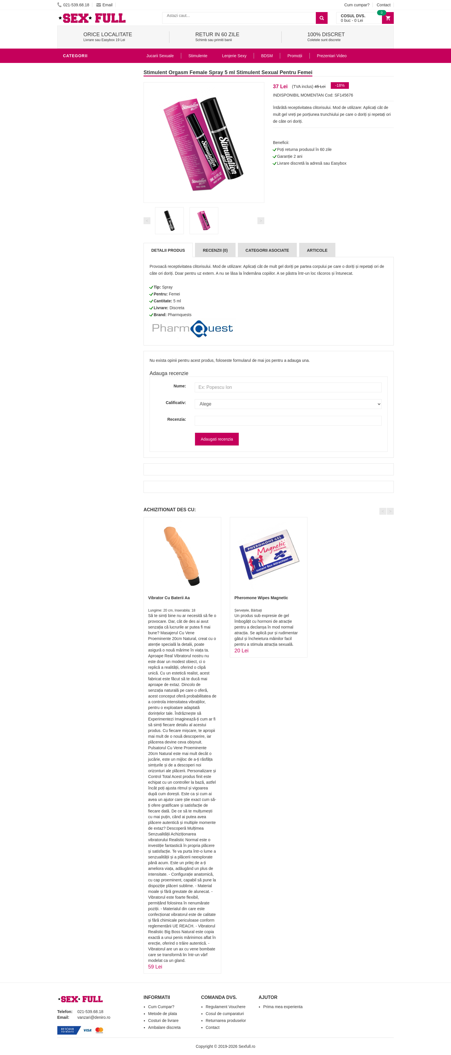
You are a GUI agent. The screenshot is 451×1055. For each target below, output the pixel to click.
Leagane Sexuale (84, 291)
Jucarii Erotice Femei (88, 248)
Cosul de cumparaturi (225, 1013)
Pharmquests (179, 314)
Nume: (179, 386)
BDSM (70, 231)
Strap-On (74, 257)
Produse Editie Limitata (90, 326)
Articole (317, 250)
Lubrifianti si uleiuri (88, 196)
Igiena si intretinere (87, 205)
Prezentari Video (84, 317)
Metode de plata (162, 1013)
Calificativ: (176, 402)
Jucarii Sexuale (160, 55)
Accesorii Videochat (87, 300)
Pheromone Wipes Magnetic (261, 597)
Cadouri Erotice (83, 265)
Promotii (74, 308)
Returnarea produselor (226, 1020)
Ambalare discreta (164, 1027)
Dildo (70, 222)
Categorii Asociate (267, 250)
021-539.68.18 (73, 5)
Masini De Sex (79, 282)
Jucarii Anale (79, 239)
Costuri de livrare (163, 1020)
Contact (384, 5)
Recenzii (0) (215, 250)
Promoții (294, 55)
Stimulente (197, 55)
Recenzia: (176, 419)
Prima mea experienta (283, 1006)
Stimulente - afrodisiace (92, 67)
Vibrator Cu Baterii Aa (169, 597)
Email (104, 5)
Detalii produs (168, 250)
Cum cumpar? (357, 5)
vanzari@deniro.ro (93, 1017)
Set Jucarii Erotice (86, 274)
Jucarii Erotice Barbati (91, 179)
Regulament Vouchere (226, 1006)
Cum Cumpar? (161, 1006)
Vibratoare (77, 188)
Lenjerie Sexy (80, 214)
